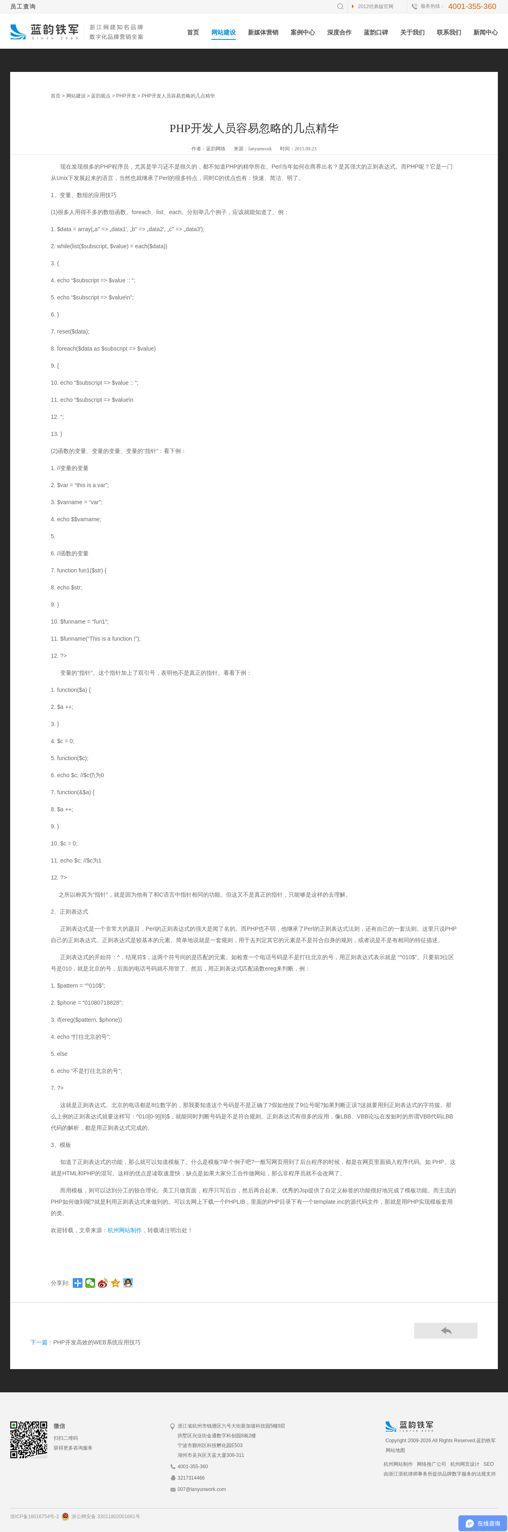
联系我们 (449, 32)
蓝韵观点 (101, 96)
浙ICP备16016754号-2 (34, 1516)
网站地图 (395, 1450)
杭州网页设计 (465, 1464)
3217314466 (191, 1478)
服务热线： (433, 6)
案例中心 (303, 32)
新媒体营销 (263, 32)
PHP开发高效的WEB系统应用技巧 (97, 1342)
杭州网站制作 (125, 1230)
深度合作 (339, 32)
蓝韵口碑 (376, 32)
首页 (193, 32)
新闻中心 (485, 32)
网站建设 (223, 32)
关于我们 (412, 32)
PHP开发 (126, 96)
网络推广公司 (431, 1464)
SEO (489, 1464)
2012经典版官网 (375, 6)
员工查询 (23, 6)
